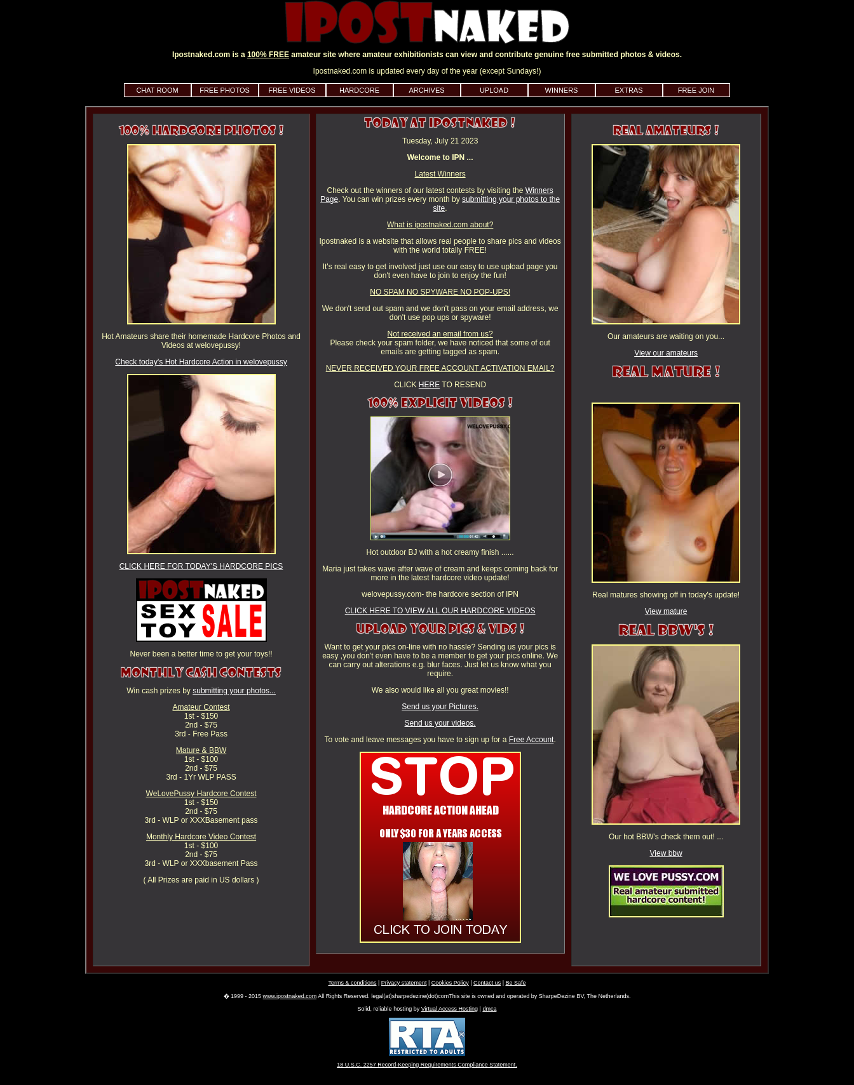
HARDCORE (359, 90)
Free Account (531, 739)
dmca (489, 1009)
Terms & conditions (352, 983)
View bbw (666, 853)
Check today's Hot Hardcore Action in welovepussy (201, 361)
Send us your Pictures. (440, 706)
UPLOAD (494, 90)
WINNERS (561, 90)
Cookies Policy (450, 983)
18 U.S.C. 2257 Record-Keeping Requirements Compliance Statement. (427, 1065)
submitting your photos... (234, 690)
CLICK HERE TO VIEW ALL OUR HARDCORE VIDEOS (440, 610)
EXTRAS (628, 90)
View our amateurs (666, 353)
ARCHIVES (426, 90)
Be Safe (515, 983)
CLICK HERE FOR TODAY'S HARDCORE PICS (201, 566)
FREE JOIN (696, 90)
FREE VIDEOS (292, 90)
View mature (666, 611)
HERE (429, 384)
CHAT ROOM (157, 90)
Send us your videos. (440, 723)
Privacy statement (404, 983)
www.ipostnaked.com (290, 996)
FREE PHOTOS (225, 90)
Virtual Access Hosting (449, 1009)
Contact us (487, 983)
